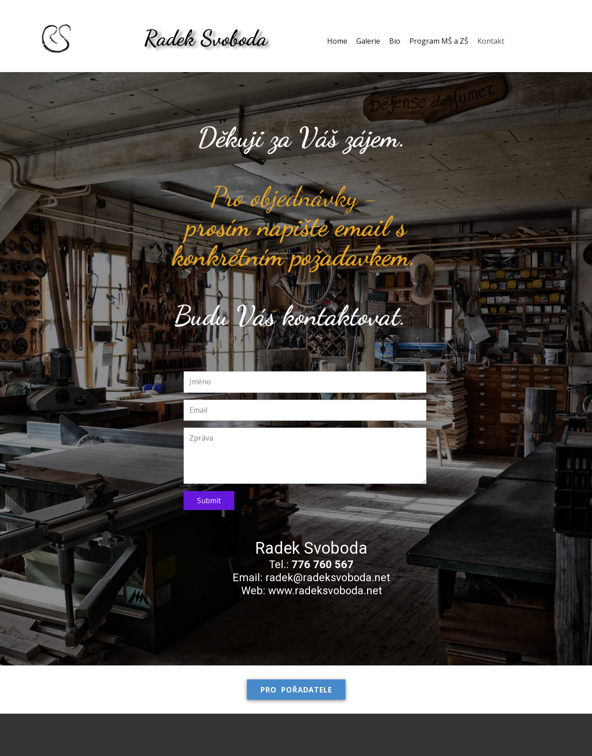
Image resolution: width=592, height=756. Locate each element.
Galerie (368, 41)
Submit (209, 501)
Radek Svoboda (205, 38)
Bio (394, 41)
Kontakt (490, 41)
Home (337, 41)
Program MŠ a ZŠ (438, 41)
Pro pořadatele (296, 690)
